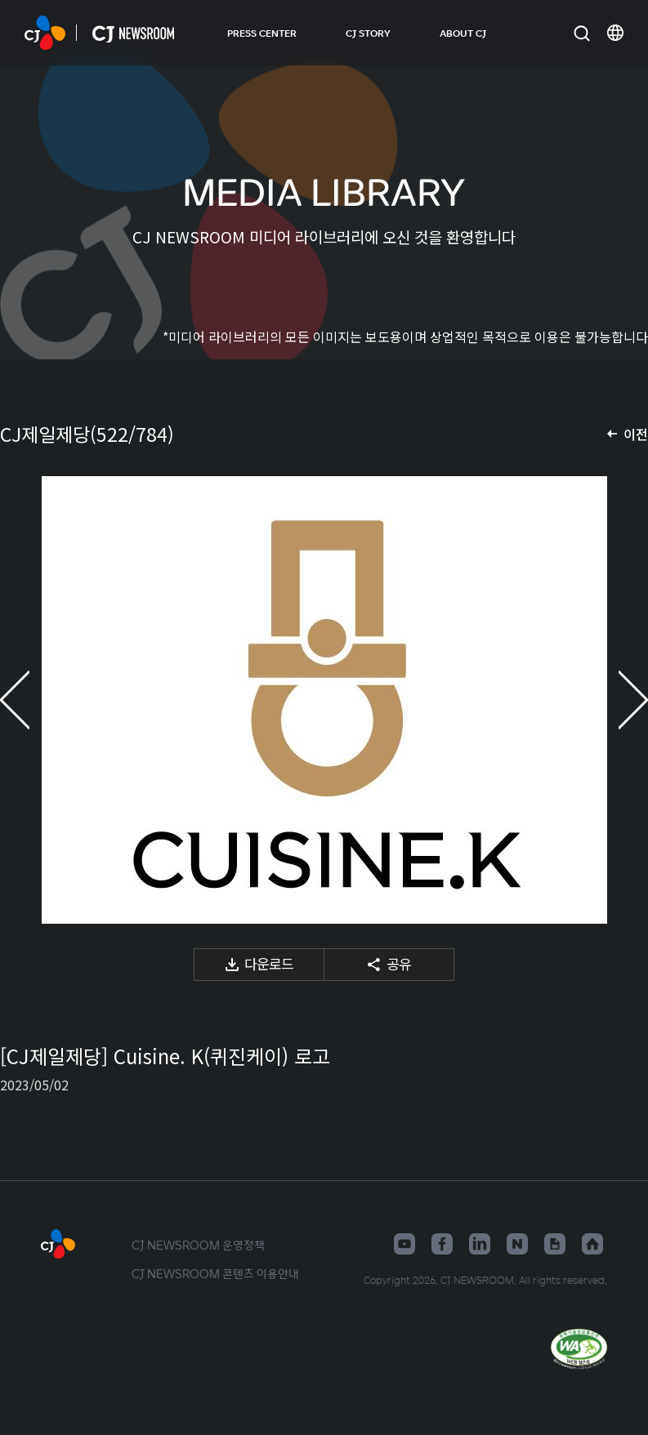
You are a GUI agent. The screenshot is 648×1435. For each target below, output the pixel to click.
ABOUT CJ (463, 32)
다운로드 (268, 963)
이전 (635, 433)
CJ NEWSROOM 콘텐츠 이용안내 (215, 1273)
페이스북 (442, 1244)
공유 (399, 963)
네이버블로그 (517, 1244)
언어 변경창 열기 (615, 33)
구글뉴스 (555, 1244)
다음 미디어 (615, 700)
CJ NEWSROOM (45, 33)
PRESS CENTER (262, 32)
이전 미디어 (32, 700)
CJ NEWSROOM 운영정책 (198, 1245)
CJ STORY (368, 32)
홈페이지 (592, 1244)
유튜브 (404, 1244)
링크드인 (479, 1244)
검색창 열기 (581, 33)
